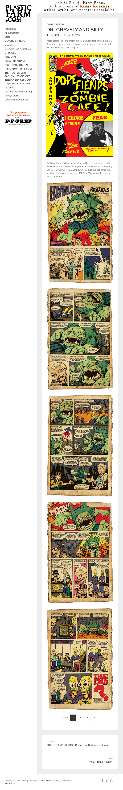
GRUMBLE (10, 53)
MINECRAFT (11, 57)
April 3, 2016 (73, 35)
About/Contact (12, 33)
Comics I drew (55, 24)
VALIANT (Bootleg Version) (18, 91)
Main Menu (10, 29)
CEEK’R (9, 45)
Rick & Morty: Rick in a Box (18, 69)
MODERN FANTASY (15, 61)
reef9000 (54, 35)
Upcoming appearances (17, 99)
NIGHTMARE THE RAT (16, 65)
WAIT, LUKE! (11, 95)
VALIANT (9, 87)
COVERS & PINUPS (15, 41)
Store (7, 37)
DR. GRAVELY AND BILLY (18, 49)
